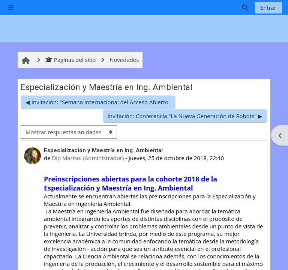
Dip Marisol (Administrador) (88, 158)
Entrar (268, 7)
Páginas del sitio (70, 59)
